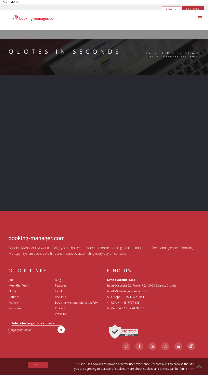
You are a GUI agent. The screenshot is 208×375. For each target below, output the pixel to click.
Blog (58, 280)
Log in (171, 9)
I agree (38, 365)
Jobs (11, 280)
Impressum (16, 308)
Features (60, 285)
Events (59, 291)
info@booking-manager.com (129, 291)
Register (193, 9)
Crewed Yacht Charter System (174, 54)
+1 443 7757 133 (128, 302)
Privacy (13, 302)
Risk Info (60, 297)
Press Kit (60, 314)
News (12, 291)
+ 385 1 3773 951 (132, 297)
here (191, 369)
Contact (14, 297)
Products (169, 52)
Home (148, 52)
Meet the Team (19, 285)
